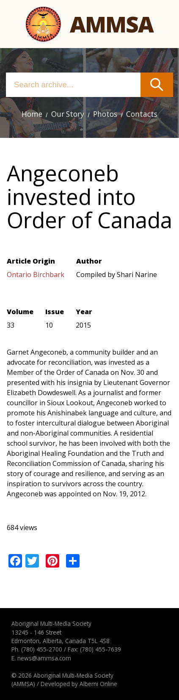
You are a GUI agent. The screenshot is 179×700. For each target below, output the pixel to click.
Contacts (141, 114)
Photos (105, 114)
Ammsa (111, 24)
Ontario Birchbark (35, 274)
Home (32, 114)
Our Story (67, 114)
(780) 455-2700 (41, 649)
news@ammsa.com (44, 658)
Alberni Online (98, 684)
